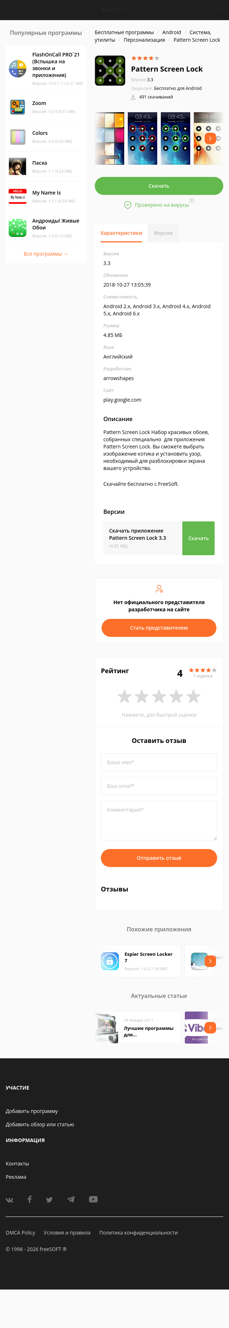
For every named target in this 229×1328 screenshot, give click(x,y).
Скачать (159, 185)
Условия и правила (67, 1232)
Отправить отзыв (159, 857)
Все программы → (46, 253)
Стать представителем (159, 627)
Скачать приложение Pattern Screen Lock (137, 534)
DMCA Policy (20, 1232)
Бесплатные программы (124, 32)
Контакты (17, 1163)
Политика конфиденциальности (138, 1232)
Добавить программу (32, 1111)
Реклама (16, 1176)
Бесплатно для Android (178, 88)
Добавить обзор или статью (40, 1124)
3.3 (142, 80)
